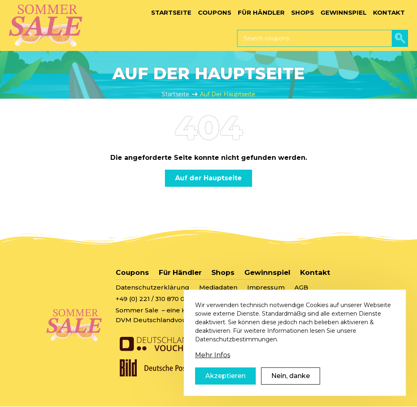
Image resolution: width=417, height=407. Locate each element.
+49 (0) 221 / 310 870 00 (152, 299)
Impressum (266, 287)
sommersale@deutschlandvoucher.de (260, 299)
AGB (301, 287)
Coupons (132, 272)
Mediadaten (218, 287)
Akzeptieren (225, 387)
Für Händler (180, 272)
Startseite (175, 94)
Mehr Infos (212, 366)
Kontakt (315, 272)
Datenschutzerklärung (152, 287)
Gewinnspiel (267, 272)
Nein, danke (290, 387)
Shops (223, 272)
